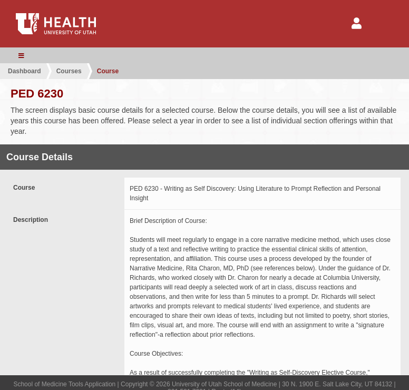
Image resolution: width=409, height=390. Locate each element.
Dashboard (24, 71)
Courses (69, 71)
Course (108, 71)
